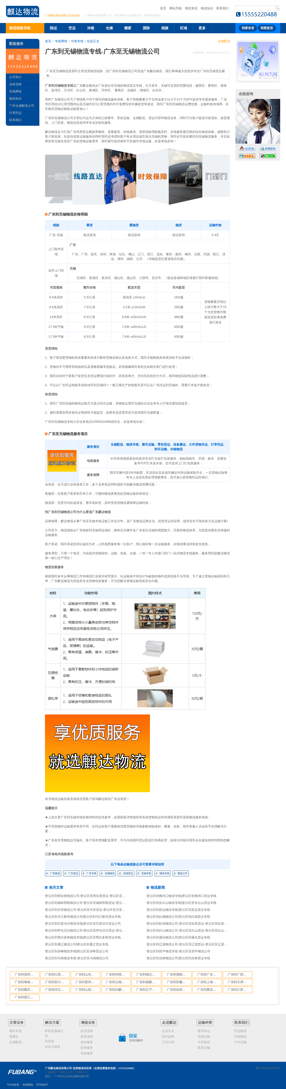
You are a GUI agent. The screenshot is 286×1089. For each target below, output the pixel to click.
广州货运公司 (64, 1072)
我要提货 (266, 28)
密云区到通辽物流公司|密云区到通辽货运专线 (77, 944)
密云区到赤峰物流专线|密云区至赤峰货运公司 (77, 951)
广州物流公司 (81, 1072)
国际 (146, 28)
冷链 (90, 28)
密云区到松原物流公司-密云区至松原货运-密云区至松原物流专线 (191, 923)
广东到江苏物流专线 (239, 989)
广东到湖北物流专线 (147, 974)
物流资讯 (191, 8)
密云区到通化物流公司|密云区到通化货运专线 (178, 937)
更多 (202, 28)
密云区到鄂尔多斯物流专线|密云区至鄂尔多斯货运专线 (83, 937)
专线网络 (61, 41)
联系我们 (222, 8)
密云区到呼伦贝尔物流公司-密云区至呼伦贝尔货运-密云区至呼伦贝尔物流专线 (99, 930)
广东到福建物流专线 (147, 982)
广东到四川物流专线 (56, 982)
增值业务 (88, 1022)
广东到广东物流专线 (208, 974)
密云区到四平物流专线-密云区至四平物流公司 (178, 951)
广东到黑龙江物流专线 (208, 989)
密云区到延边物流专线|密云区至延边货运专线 (178, 909)
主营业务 (16, 1022)
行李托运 (15, 113)
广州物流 (50, 1072)
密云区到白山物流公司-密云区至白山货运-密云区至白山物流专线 (191, 930)
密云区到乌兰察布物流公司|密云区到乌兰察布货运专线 (83, 916)
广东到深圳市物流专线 (25, 974)
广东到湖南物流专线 (178, 974)
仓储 (109, 28)
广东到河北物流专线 (56, 989)
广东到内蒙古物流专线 (117, 989)
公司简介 (15, 77)
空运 (72, 28)
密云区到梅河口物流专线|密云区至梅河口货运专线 (181, 896)
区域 (183, 28)
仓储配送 (223, 41)
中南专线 (77, 41)
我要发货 (248, 28)
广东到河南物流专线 (117, 974)
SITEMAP (42, 1084)
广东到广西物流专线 (239, 974)
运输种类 (205, 1022)
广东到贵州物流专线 (86, 982)
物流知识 (207, 8)
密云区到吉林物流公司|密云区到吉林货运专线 (178, 958)
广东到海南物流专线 (25, 982)
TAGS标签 (13, 1084)
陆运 (53, 28)
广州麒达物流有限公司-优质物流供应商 (68, 1068)
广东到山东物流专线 (86, 974)
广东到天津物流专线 (239, 982)
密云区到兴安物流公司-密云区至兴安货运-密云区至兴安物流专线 (90, 909)
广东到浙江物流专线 (25, 997)
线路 (165, 28)
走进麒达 (169, 1022)
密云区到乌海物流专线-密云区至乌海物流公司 (77, 958)
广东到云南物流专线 (117, 982)
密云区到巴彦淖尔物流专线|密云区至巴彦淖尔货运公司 (83, 923)
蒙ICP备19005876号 (268, 1068)
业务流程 (15, 84)
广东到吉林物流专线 (178, 989)
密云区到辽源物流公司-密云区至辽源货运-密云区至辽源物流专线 (191, 944)
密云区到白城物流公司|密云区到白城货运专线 (178, 916)
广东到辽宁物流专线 (147, 989)
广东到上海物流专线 (208, 982)
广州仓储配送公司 (21, 105)
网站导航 (175, 8)
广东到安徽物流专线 (178, 982)
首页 (163, 8)
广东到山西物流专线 (86, 989)
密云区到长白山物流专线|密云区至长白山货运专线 (181, 903)
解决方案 (52, 1022)
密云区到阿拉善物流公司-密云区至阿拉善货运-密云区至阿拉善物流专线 (94, 896)
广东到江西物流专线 (56, 974)
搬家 (127, 28)
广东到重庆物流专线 (25, 989)
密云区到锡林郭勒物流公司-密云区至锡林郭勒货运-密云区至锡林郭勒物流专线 (99, 903)
